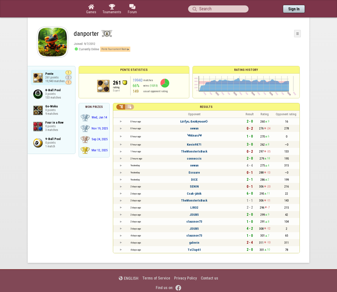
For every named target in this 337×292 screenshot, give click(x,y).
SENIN (194, 186)
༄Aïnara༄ (194, 135)
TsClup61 (194, 250)
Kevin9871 (194, 144)
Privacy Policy (185, 278)
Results (206, 107)
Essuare (194, 172)
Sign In (294, 9)
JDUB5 (194, 214)
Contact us (209, 278)
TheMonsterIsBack (194, 151)
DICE (194, 179)
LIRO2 (194, 207)
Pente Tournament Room (114, 49)
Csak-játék (194, 193)
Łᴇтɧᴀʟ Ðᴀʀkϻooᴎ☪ (194, 121)
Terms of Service (156, 278)
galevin (194, 242)
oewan (194, 128)
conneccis (194, 158)
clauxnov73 (194, 221)
